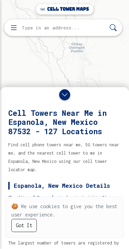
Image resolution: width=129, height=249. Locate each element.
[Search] (113, 27)
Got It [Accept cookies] (24, 225)
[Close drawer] (64, 94)
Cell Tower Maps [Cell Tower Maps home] (65, 9)
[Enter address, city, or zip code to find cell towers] (64, 28)
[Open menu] (14, 28)
